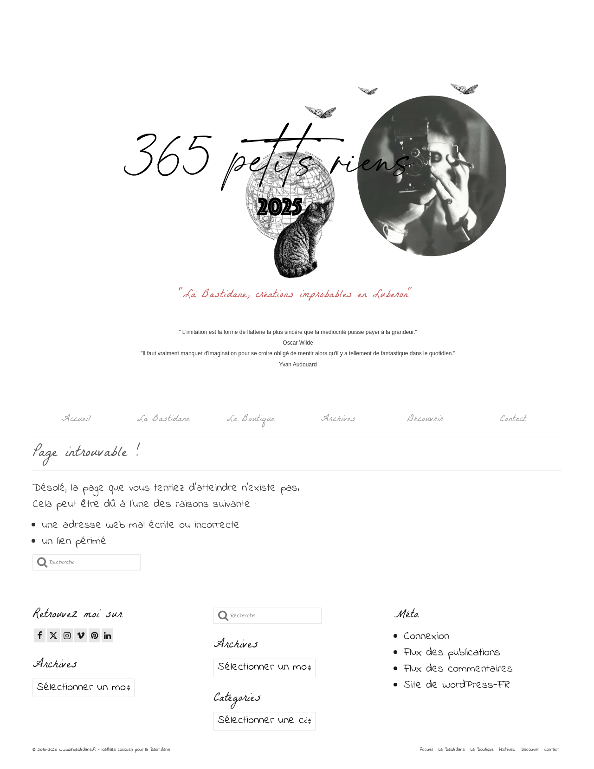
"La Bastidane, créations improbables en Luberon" (298, 295)
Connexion (426, 636)
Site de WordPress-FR (457, 685)
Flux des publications (452, 653)
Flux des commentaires (458, 669)
